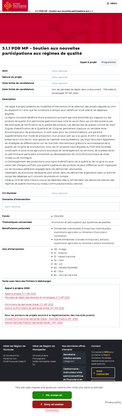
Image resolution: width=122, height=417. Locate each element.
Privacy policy (113, 402)
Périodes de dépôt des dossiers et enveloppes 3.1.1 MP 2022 (37, 297)
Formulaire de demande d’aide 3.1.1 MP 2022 (29, 304)
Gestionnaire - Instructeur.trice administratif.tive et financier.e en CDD (73, 376)
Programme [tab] (109, 62)
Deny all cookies (52, 404)
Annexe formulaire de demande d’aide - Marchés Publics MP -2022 (41, 318)
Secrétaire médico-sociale (72, 356)
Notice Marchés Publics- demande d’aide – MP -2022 (34, 322)
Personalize (52, 410)
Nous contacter (102, 372)
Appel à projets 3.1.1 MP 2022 (20, 293)
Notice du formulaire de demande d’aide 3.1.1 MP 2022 (34, 308)
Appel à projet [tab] (88, 62)
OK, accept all (52, 395)
